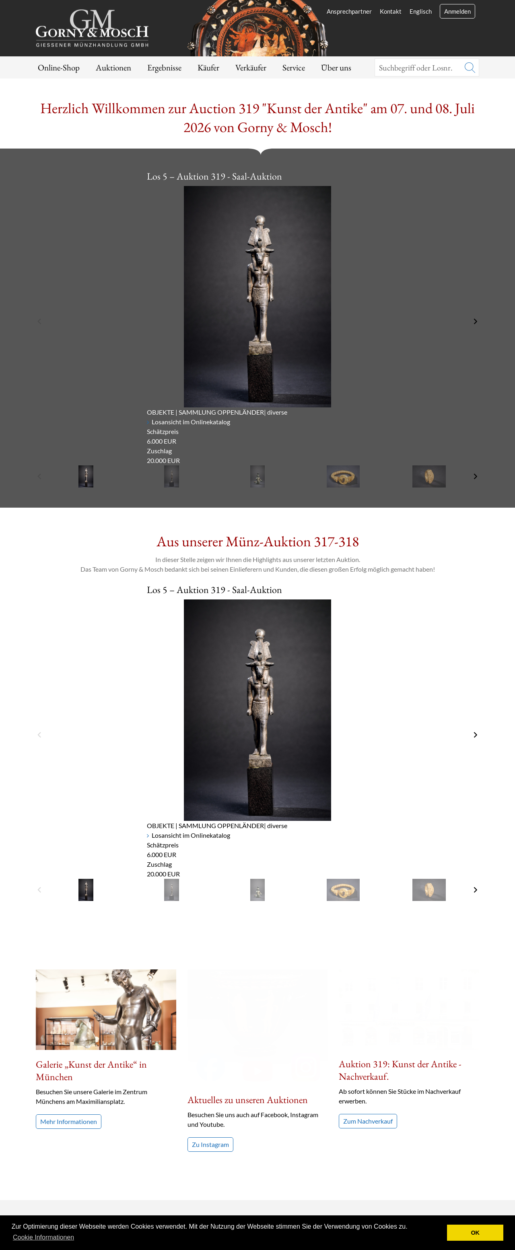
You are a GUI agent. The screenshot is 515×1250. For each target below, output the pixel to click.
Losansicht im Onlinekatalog (191, 422)
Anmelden (457, 11)
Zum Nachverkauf (368, 1041)
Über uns (336, 67)
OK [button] (475, 1232)
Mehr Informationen (68, 1121)
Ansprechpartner (349, 11)
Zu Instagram (210, 1028)
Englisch (421, 11)
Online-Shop (59, 67)
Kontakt (391, 11)
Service (293, 67)
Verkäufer (250, 67)
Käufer (208, 67)
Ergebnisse (164, 67)
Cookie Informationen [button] (43, 1237)
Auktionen (113, 67)
